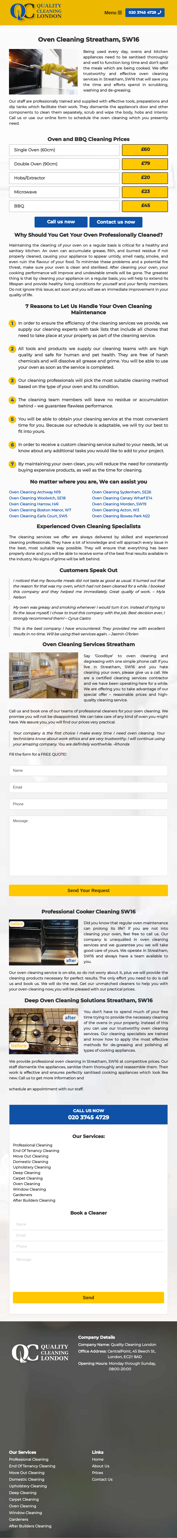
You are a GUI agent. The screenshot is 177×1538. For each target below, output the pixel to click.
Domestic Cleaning (30, 1161)
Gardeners (22, 1194)
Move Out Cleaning (30, 1156)
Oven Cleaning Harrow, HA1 (34, 504)
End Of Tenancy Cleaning (36, 1150)
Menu (113, 12)
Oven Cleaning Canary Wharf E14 (122, 498)
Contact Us (102, 1479)
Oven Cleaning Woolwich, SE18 (37, 498)
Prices (97, 1472)
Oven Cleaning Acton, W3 (115, 510)
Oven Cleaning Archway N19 (35, 492)
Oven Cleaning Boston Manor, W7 (40, 510)
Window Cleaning (29, 1189)
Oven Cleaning (26, 1183)
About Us (100, 1466)
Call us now (61, 222)
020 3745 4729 (145, 12)
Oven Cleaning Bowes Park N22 (121, 516)
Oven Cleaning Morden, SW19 (119, 504)
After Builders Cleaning (34, 1200)
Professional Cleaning (32, 1145)
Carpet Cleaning (28, 1178)
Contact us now (116, 222)
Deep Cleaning (26, 1172)
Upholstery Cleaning (32, 1167)
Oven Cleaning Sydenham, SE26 (121, 492)
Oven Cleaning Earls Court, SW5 (38, 516)
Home (97, 1459)
